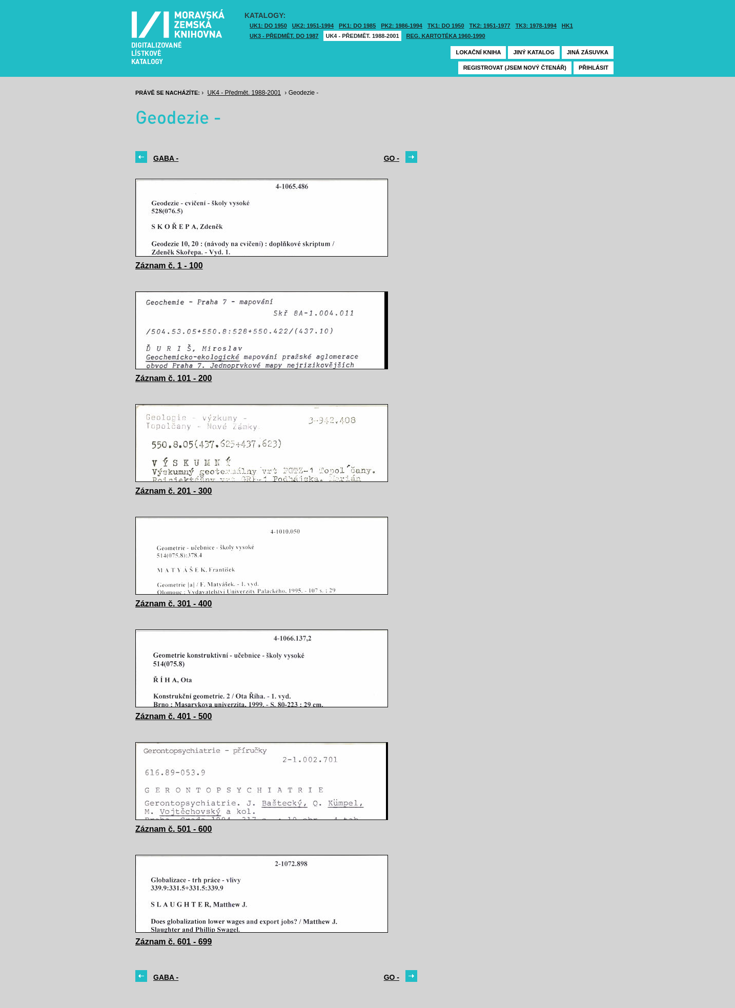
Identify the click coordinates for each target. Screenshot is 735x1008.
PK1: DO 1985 (357, 26)
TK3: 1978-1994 (536, 26)
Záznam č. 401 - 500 (173, 716)
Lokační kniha (478, 52)
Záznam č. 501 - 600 (173, 829)
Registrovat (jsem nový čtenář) (514, 68)
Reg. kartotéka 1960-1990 (445, 36)
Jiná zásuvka (587, 52)
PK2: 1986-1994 (401, 26)
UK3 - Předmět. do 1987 (284, 36)
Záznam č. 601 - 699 (173, 941)
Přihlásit (593, 68)
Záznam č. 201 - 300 (173, 491)
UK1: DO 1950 (268, 26)
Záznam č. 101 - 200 (173, 378)
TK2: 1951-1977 (490, 26)
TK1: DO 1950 (445, 26)
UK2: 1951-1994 (313, 26)
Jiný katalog (533, 52)
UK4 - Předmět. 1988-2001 (362, 36)
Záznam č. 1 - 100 (169, 265)
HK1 (567, 26)
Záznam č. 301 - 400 (173, 603)
